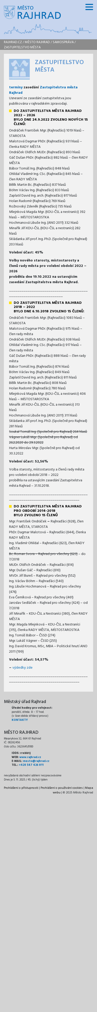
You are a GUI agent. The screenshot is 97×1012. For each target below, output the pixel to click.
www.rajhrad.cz (30, 757)
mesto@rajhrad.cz (36, 761)
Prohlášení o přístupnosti (21, 788)
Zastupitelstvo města (22, 47)
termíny (16, 87)
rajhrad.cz (13, 42)
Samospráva (63, 42)
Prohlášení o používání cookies (62, 788)
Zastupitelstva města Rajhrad (43, 90)
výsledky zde (22, 668)
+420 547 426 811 (31, 765)
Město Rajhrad (37, 42)
